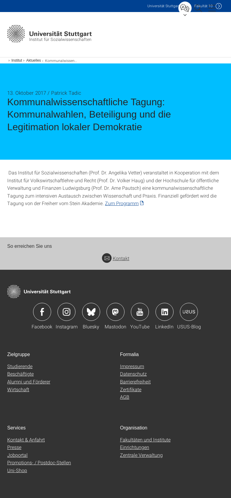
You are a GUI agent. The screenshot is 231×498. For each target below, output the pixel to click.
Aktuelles (33, 60)
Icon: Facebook (42, 312)
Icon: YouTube (140, 312)
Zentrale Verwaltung (141, 455)
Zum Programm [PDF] (122, 203)
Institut (16, 60)
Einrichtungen (134, 447)
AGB (124, 397)
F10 (203, 6)
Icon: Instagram (66, 312)
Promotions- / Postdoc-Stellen (39, 462)
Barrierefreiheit (135, 381)
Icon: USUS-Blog (189, 312)
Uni (163, 6)
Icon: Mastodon (115, 312)
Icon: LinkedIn (165, 312)
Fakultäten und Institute (145, 439)
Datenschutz (133, 373)
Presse (14, 447)
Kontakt (115, 258)
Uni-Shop (17, 470)
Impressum (132, 366)
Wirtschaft (18, 389)
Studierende (19, 366)
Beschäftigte (20, 373)
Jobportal (17, 455)
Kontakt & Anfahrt (26, 439)
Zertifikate (130, 389)
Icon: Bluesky (91, 312)
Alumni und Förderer (28, 381)
